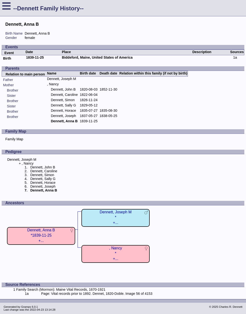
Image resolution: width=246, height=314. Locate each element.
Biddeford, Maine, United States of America (97, 57)
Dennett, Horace (63, 110)
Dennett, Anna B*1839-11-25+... (41, 235)
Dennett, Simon (63, 100)
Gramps (26, 306)
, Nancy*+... (115, 253)
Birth (7, 58)
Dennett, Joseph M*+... (116, 217)
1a (235, 57)
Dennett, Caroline (64, 95)
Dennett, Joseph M (61, 79)
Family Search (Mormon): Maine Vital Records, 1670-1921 (60, 289)
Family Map (14, 139)
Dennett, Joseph (63, 116)
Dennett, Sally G (63, 105)
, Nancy (53, 84)
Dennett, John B (63, 89)
